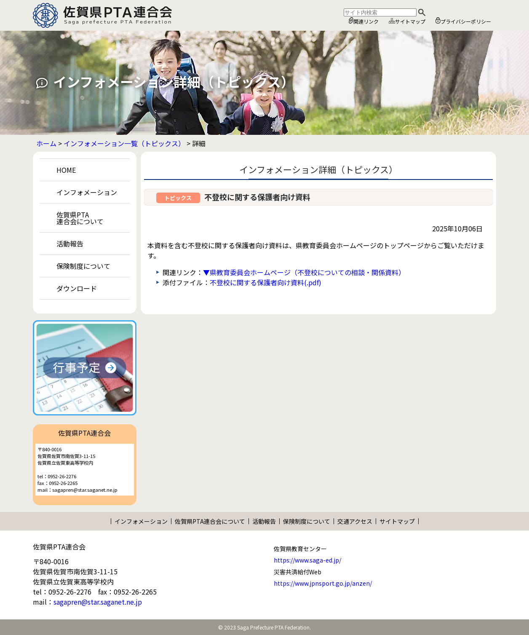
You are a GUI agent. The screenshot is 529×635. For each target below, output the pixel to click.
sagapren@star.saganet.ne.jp (97, 602)
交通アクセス (354, 521)
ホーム (46, 143)
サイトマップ (407, 21)
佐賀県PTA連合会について (80, 217)
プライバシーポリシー (463, 21)
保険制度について (83, 266)
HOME (66, 170)
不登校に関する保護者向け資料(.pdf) (265, 282)
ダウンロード (76, 288)
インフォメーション (86, 192)
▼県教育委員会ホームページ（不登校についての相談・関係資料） (304, 272)
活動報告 (69, 243)
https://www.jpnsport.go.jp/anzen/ (323, 583)
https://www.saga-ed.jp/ (307, 560)
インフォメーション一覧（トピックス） (124, 143)
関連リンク (364, 21)
